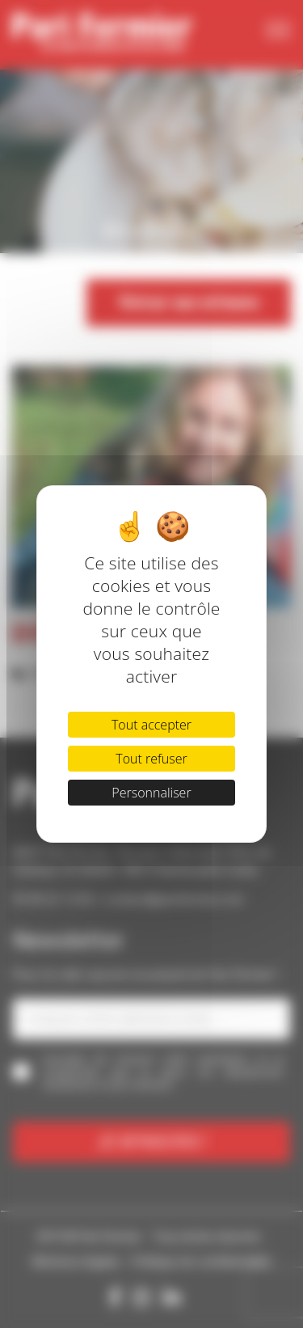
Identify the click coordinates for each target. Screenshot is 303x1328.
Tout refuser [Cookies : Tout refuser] (151, 759)
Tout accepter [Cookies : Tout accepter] (151, 725)
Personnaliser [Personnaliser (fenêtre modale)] (151, 792)
